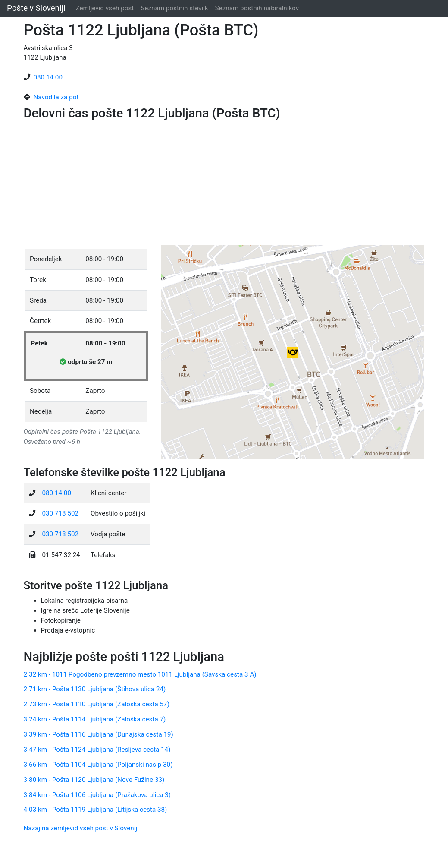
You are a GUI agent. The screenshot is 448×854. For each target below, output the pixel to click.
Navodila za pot (56, 97)
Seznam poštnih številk (174, 8)
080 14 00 (48, 77)
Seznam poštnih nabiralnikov (257, 8)
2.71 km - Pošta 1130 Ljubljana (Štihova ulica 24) (95, 689)
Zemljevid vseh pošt (105, 8)
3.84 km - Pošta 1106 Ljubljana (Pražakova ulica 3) (97, 795)
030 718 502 (60, 513)
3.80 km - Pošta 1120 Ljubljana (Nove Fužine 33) (94, 780)
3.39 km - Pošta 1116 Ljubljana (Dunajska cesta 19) (98, 734)
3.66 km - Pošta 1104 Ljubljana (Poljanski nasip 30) (98, 765)
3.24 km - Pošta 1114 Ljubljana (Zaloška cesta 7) (95, 719)
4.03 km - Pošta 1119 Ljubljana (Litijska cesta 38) (95, 809)
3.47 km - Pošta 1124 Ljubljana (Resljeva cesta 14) (97, 749)
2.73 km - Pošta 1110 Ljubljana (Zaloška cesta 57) (96, 704)
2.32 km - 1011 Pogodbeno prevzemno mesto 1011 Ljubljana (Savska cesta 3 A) (140, 674)
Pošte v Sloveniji (36, 8)
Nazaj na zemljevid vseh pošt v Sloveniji (81, 828)
